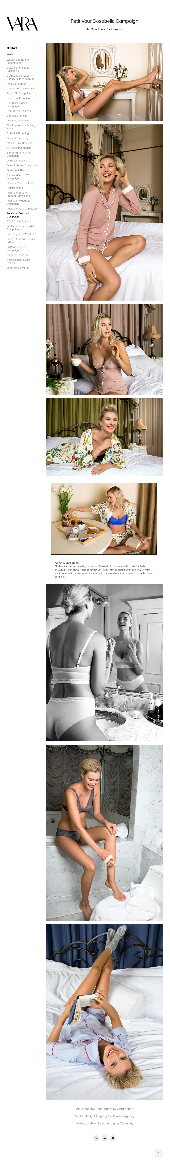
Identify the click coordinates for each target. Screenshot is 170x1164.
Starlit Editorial (15, 187)
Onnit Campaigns (17, 160)
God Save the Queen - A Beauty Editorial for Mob (20, 77)
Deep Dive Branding (18, 98)
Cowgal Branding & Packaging (18, 69)
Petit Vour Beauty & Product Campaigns (18, 194)
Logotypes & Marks (18, 267)
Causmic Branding (17, 138)
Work (10, 54)
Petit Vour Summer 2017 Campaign (20, 227)
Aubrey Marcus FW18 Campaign (19, 176)
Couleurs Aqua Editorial (20, 183)
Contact (12, 48)
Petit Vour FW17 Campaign (22, 208)
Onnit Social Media (17, 170)
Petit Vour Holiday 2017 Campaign (20, 202)
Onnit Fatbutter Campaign (22, 165)
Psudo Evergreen (17, 83)
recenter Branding (17, 255)
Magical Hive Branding (20, 143)
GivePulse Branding (18, 120)
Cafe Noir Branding (18, 133)
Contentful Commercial (20, 88)
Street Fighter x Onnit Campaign (19, 154)
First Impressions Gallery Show (21, 126)
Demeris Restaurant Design (18, 261)
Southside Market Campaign (17, 104)
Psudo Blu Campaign (19, 93)
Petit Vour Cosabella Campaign (18, 215)
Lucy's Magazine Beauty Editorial (21, 240)
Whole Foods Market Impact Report (18, 61)
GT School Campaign (19, 147)
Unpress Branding (17, 115)
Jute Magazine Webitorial (21, 234)
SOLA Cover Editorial (19, 221)
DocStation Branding (19, 110)
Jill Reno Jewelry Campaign (16, 248)
